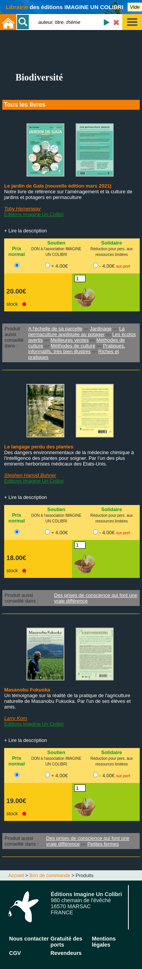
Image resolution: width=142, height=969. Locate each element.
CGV (15, 953)
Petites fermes (103, 844)
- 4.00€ (114, 266)
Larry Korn (15, 718)
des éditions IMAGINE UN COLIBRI (64, 7)
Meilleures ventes (69, 340)
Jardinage (101, 328)
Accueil (16, 875)
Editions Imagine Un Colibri (34, 214)
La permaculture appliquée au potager (76, 331)
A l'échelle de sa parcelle (55, 328)
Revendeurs (65, 953)
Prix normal (16, 251)
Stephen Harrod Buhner (30, 475)
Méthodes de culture (73, 346)
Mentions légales (103, 942)
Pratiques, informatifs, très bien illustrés (76, 348)
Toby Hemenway (22, 208)
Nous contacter (29, 939)
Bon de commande (50, 875)
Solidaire (111, 243)
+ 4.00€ (59, 266)
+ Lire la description (25, 231)
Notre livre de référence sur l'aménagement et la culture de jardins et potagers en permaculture (68, 194)
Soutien (56, 243)
